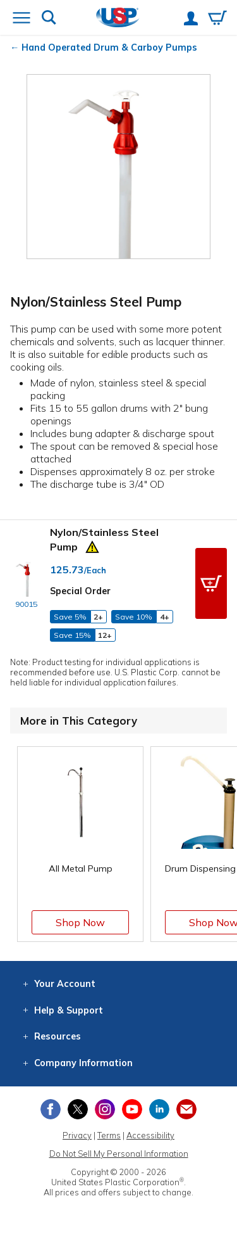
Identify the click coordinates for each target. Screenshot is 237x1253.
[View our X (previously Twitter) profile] (77, 1109)
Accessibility (150, 1135)
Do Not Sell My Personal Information (118, 1153)
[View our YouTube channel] (132, 1109)
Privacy (77, 1135)
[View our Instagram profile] (105, 1109)
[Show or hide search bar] (49, 18)
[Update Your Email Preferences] (186, 1109)
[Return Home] (118, 19)
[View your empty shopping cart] (217, 19)
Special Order (80, 591)
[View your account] (191, 19)
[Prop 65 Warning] (92, 545)
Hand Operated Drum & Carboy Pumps (109, 47)
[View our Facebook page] (50, 1109)
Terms (109, 1135)
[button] (211, 583)
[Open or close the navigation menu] (21, 19)
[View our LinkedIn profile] (159, 1109)
